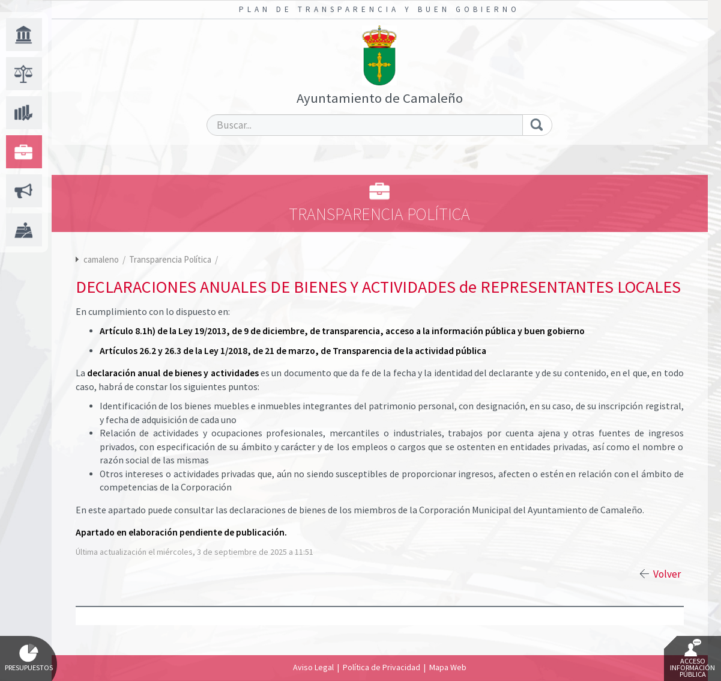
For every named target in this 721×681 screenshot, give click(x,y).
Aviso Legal (313, 667)
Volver (667, 574)
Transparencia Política (171, 259)
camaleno (101, 259)
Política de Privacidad (381, 667)
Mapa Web (447, 667)
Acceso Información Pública (692, 659)
